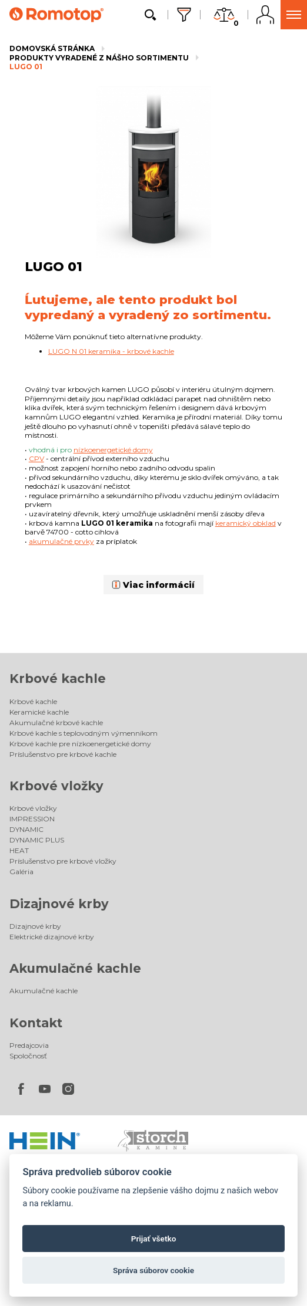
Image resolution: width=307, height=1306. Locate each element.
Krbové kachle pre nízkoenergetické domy (80, 743)
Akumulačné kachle (75, 968)
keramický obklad (245, 523)
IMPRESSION (32, 818)
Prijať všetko (153, 1238)
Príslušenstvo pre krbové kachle (62, 754)
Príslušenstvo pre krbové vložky (62, 861)
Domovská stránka (52, 48)
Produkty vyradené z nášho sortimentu (99, 57)
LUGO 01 (25, 66)
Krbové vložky (56, 786)
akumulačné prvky (61, 541)
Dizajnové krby (59, 903)
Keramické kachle (39, 712)
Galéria (21, 871)
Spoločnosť (28, 1055)
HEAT (19, 850)
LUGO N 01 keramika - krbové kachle (111, 351)
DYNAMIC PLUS (36, 839)
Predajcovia (29, 1045)
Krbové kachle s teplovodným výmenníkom (83, 733)
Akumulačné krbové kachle (56, 722)
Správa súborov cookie (153, 1270)
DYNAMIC (26, 829)
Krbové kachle (57, 678)
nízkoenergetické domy (113, 449)
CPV (36, 458)
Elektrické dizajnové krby (51, 936)
